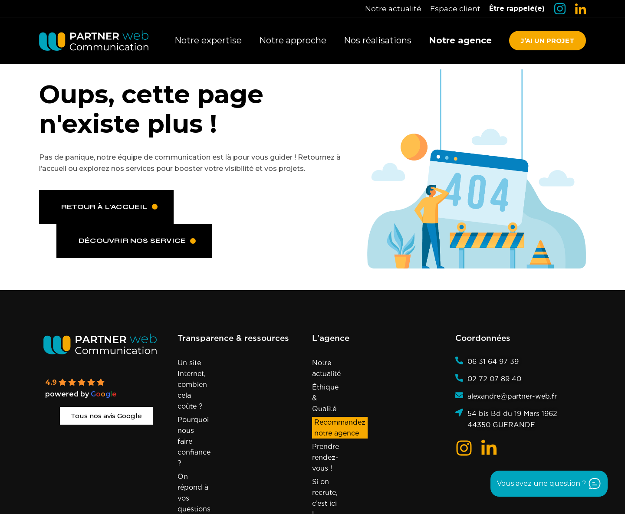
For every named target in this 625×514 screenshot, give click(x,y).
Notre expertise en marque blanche (223, 419)
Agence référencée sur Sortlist (429, 499)
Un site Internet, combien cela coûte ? (228, 368)
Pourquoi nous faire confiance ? (232, 387)
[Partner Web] (106, 344)
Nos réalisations (377, 40)
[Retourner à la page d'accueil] (93, 40)
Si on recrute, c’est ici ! (350, 417)
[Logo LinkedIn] (580, 8)
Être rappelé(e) (517, 8)
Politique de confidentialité (423, 487)
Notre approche (292, 40)
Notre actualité (393, 8)
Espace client (455, 8)
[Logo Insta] (559, 8)
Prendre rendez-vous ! (350, 403)
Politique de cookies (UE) (344, 487)
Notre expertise (208, 40)
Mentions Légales (279, 487)
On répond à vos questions (224, 400)
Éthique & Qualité (342, 376)
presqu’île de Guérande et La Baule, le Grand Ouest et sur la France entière (275, 499)
